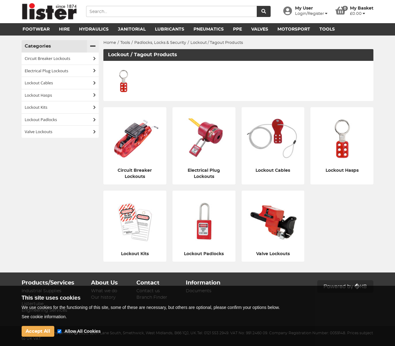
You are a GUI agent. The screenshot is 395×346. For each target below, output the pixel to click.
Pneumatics (208, 29)
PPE (237, 29)
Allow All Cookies (82, 331)
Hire (64, 29)
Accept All (38, 331)
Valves (259, 29)
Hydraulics (94, 29)
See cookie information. (44, 316)
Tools (327, 29)
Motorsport (293, 29)
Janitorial (132, 29)
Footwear (36, 29)
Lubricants (169, 29)
